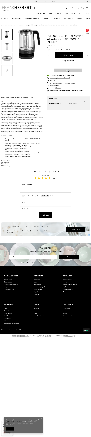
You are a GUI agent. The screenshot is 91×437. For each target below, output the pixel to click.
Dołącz (69, 257)
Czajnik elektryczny (31, 25)
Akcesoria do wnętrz (31, 18)
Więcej (74, 103)
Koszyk (35, 282)
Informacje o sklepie (67, 279)
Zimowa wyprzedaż (40, 13)
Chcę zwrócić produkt (9, 287)
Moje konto (38, 276)
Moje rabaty (37, 292)
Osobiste (55, 18)
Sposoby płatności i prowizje (70, 284)
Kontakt (6, 292)
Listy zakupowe (37, 284)
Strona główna (12, 25)
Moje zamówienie (11, 276)
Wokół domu (67, 18)
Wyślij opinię (45, 215)
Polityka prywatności (68, 289)
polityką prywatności (35, 262)
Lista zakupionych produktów (40, 287)
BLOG (88, 13)
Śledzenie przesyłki (8, 282)
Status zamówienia (8, 279)
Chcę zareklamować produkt (11, 284)
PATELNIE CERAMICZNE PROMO (58, 13)
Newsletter (45, 248)
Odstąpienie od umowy (68, 292)
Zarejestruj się (37, 279)
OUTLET (81, 13)
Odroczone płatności (55, 90)
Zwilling (55, 98)
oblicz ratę (58, 88)
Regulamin (65, 287)
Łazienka (45, 18)
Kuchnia (3, 18)
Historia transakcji (38, 289)
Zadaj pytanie (76, 229)
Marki (88, 18)
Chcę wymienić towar (9, 289)
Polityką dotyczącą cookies (14, 421)
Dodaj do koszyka (69, 55)
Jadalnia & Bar (16, 18)
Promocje (79, 18)
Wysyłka (65, 282)
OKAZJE (73, 13)
